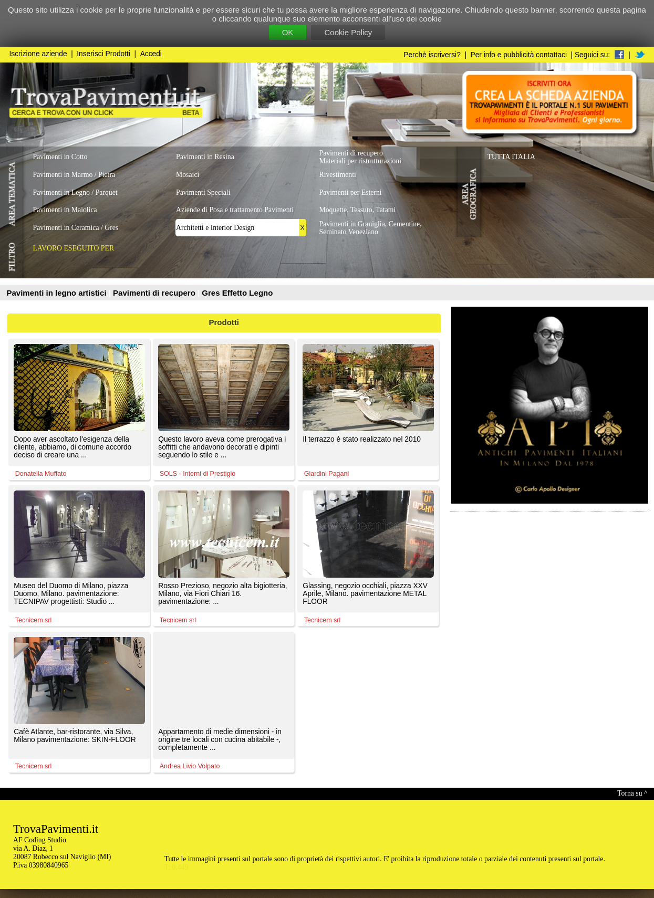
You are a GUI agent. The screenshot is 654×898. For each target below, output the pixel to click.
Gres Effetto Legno (237, 292)
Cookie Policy (348, 32)
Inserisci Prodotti (103, 54)
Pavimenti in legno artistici (58, 292)
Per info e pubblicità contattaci (519, 55)
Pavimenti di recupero (155, 292)
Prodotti (224, 322)
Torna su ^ (632, 793)
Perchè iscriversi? (432, 55)
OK (288, 32)
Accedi (151, 54)
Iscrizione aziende (38, 54)
